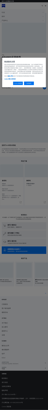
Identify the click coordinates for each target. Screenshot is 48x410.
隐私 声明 (10, 76)
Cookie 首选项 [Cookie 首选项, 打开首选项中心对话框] (18, 83)
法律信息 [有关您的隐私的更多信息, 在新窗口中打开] (13, 79)
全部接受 (28, 83)
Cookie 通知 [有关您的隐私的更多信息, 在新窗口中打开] (7, 79)
